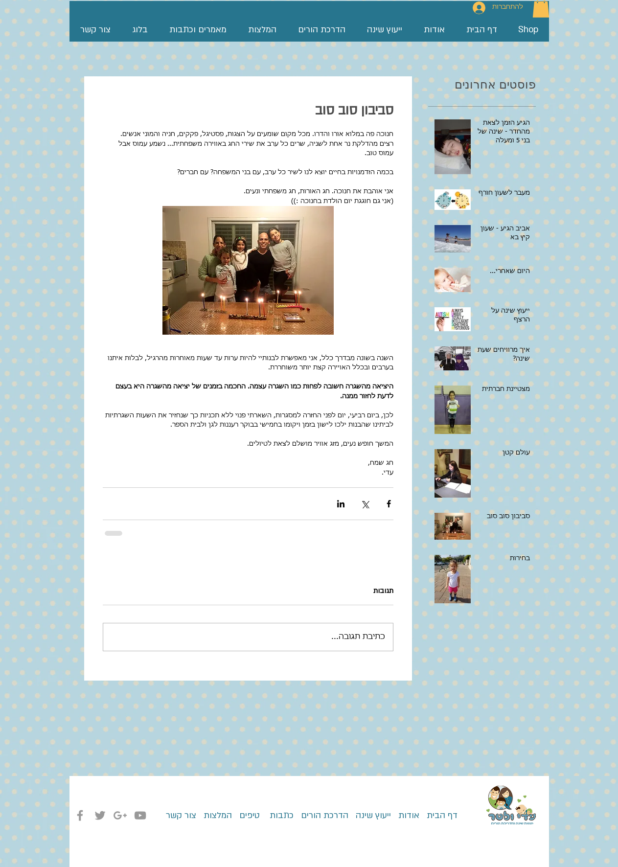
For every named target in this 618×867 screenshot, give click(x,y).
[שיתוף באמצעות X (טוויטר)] (364, 503)
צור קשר (181, 815)
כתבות (280, 815)
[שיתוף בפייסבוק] (388, 503)
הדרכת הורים (321, 815)
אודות (408, 815)
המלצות (218, 815)
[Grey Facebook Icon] (80, 815)
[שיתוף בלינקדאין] (340, 503)
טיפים (248, 815)
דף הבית (438, 815)
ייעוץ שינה (372, 815)
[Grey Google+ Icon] (120, 815)
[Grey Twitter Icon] (100, 815)
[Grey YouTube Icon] (140, 815)
